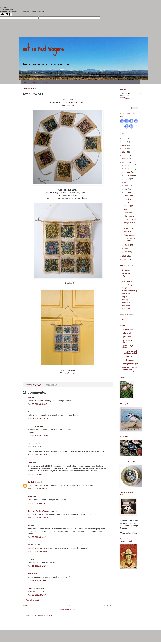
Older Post (108, 605)
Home (25, 82)
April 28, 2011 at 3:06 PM (38, 489)
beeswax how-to (128, 279)
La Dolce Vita (127, 330)
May (126, 189)
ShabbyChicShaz (35, 545)
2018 (124, 138)
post (71, 105)
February (128, 248)
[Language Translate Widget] (130, 93)
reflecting (127, 199)
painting (125, 300)
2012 (124, 159)
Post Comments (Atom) (42, 615)
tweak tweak (129, 195)
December (128, 165)
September (128, 175)
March (127, 245)
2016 (124, 145)
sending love (129, 228)
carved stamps (127, 285)
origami (124, 297)
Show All (135, 372)
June (126, 186)
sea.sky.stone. (128, 360)
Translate (126, 98)
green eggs (128, 206)
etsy (30, 385)
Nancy (30, 574)
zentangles (126, 309)
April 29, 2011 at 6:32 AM (37, 566)
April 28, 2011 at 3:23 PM (38, 503)
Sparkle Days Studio (127, 347)
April (126, 192)
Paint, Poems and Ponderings (129, 368)
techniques (126, 306)
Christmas (126, 270)
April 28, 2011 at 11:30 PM (38, 518)
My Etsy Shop (47, 82)
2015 (124, 148)
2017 (124, 142)
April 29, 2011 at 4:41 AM (37, 537)
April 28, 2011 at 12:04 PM (38, 418)
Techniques (34, 82)
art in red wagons (43, 47)
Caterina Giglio (34, 588)
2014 (124, 152)
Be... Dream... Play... (127, 341)
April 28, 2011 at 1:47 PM (38, 455)
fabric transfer (129, 216)
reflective (127, 232)
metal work (126, 294)
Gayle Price (33, 482)
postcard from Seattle (129, 239)
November (128, 169)
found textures (129, 235)
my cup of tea (33, 426)
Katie (30, 496)
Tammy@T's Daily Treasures (40, 511)
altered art (126, 273)
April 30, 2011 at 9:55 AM (37, 595)
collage (124, 288)
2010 (124, 256)
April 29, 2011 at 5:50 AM (37, 551)
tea (123, 319)
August (127, 179)
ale (29, 525)
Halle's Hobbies (128, 333)
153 (125, 209)
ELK (30, 397)
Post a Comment (32, 600)
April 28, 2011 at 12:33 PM (38, 435)
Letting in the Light (130, 364)
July (126, 182)
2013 (124, 155)
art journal (126, 276)
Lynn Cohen (33, 443)
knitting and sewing (129, 291)
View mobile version (67, 609)
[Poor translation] (8, 14)
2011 (124, 162)
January (127, 252)
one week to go (130, 219)
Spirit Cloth (127, 337)
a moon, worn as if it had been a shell (129, 352)
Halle (30, 463)
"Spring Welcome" (67, 373)
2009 (124, 259)
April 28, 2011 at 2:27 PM (38, 474)
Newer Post (28, 605)
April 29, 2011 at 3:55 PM (38, 580)
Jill (29, 559)
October (127, 172)
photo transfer (127, 303)
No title (126, 202)
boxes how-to (127, 282)
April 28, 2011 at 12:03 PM (38, 404)
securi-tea (128, 213)
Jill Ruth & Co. (128, 357)
